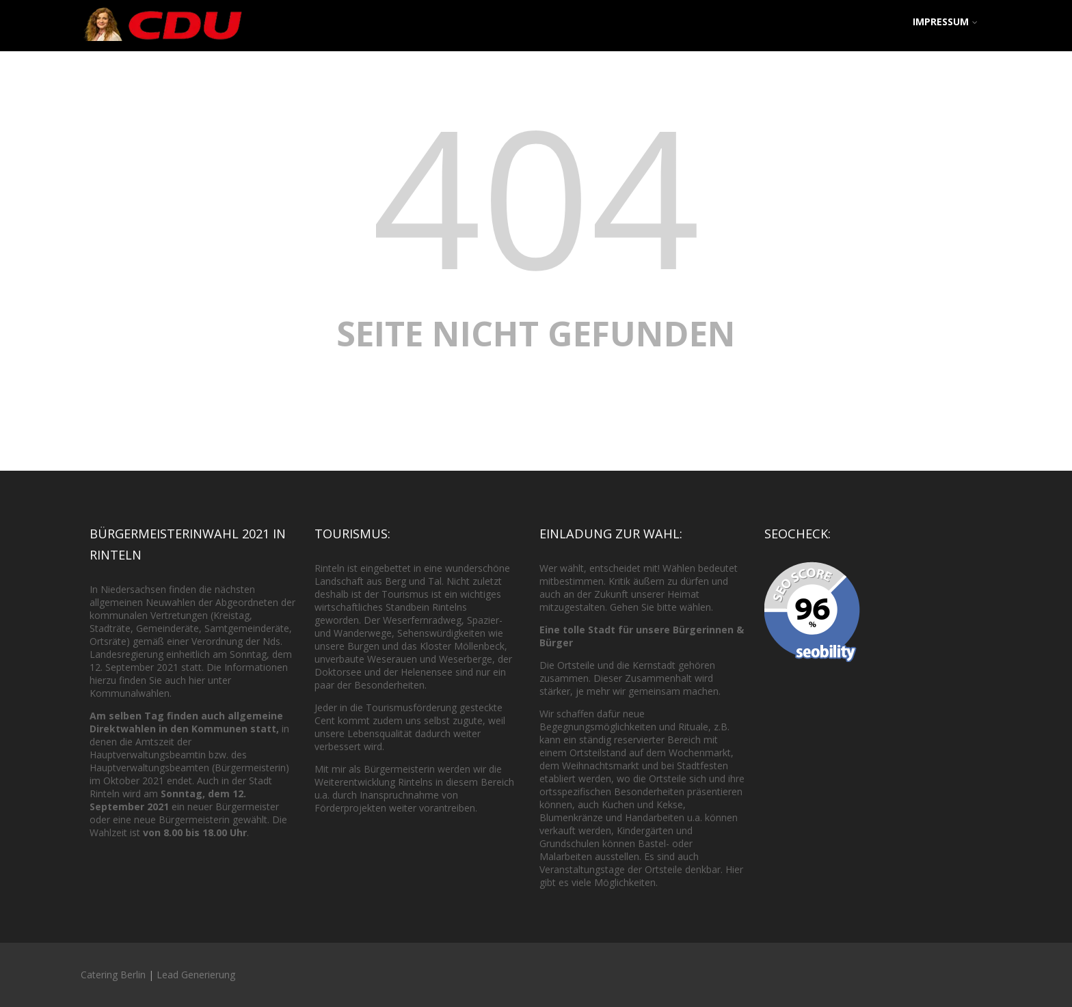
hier (197, 680)
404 (536, 195)
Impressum (945, 21)
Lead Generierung (196, 974)
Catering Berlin (113, 974)
